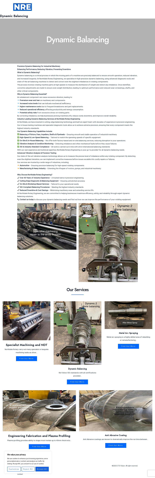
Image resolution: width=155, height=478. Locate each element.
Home (95, 7)
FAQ (127, 7)
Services (116, 7)
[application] (120, 7)
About (105, 7)
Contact (136, 7)
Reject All (28, 469)
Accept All (42, 469)
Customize (14, 469)
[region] (28, 462)
